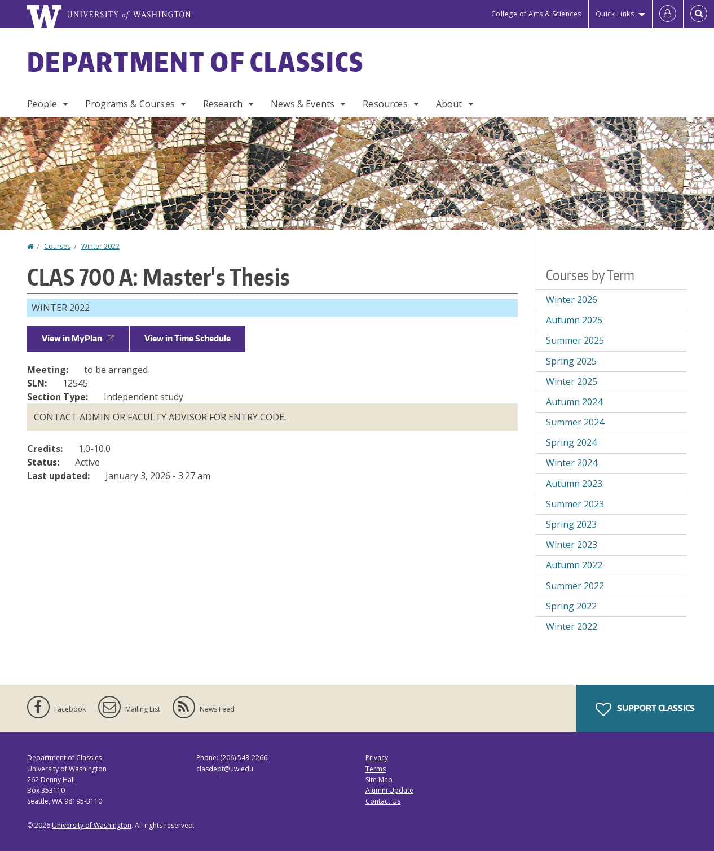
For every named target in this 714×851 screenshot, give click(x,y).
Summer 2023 (575, 504)
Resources (385, 104)
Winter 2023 (571, 544)
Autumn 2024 (574, 402)
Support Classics (645, 709)
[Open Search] (699, 14)
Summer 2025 (575, 340)
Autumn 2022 (574, 565)
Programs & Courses (130, 104)
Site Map (379, 779)
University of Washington (91, 825)
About (449, 104)
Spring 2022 (571, 606)
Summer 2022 (575, 586)
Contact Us (382, 801)
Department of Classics (195, 61)
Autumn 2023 (574, 483)
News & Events (302, 104)
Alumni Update (389, 790)
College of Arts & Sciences (536, 14)
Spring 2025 (571, 361)
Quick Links (615, 14)
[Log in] (668, 14)
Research (223, 104)
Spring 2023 (571, 524)
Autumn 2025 (574, 320)
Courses (57, 246)
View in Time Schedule (187, 338)
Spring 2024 (571, 442)
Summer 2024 (575, 422)
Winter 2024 (571, 463)
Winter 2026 (571, 299)
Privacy (376, 757)
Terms (375, 769)
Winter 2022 (100, 246)
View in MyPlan (78, 338)
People (42, 104)
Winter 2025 (571, 381)
